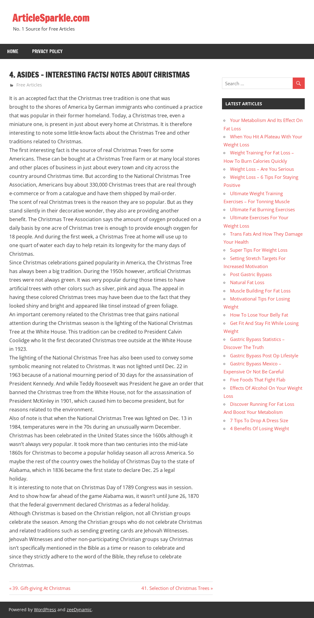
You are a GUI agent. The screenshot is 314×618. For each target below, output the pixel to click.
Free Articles (29, 85)
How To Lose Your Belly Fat (259, 315)
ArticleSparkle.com (51, 18)
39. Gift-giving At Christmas (41, 588)
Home (12, 51)
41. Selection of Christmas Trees (175, 588)
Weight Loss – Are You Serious (262, 169)
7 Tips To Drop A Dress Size (259, 420)
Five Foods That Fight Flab (257, 379)
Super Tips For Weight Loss (258, 250)
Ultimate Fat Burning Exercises (262, 209)
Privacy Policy (47, 51)
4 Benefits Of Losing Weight (259, 428)
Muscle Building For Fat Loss (260, 291)
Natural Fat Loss (247, 282)
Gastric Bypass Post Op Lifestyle (264, 355)
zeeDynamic (79, 609)
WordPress (45, 609)
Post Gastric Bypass (251, 274)
